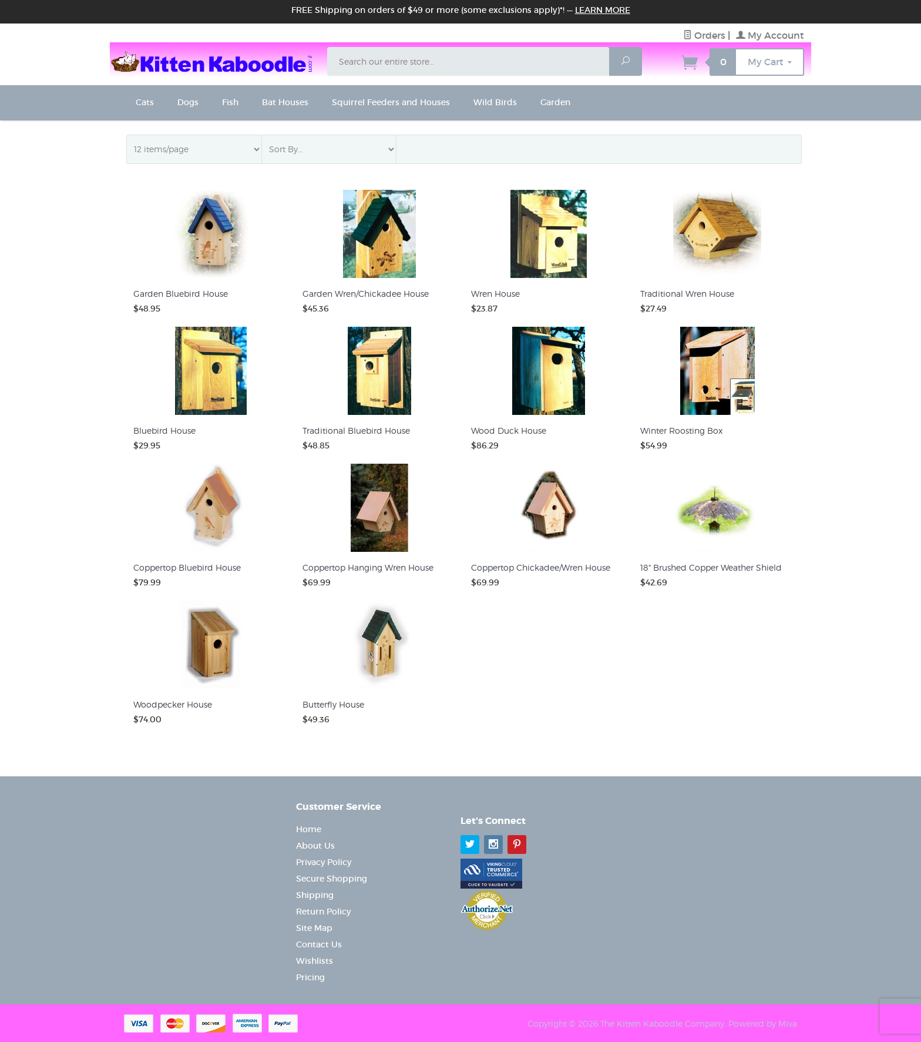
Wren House (495, 294)
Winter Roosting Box (681, 430)
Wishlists (314, 961)
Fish (230, 102)
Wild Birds (495, 102)
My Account (770, 35)
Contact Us (319, 944)
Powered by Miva (762, 1023)
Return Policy (323, 911)
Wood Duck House (508, 430)
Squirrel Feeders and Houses (391, 102)
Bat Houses (285, 102)
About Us (315, 845)
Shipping (315, 895)
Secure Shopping (331, 878)
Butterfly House (333, 704)
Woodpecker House (172, 704)
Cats (145, 102)
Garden (555, 102)
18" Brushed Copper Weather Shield (711, 567)
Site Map (314, 928)
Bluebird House (164, 430)
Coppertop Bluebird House (187, 567)
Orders (704, 35)
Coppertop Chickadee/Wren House (540, 567)
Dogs (188, 102)
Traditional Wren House (687, 294)
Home (308, 829)
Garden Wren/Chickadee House (365, 294)
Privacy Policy (323, 862)
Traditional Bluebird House (356, 430)
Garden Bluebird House (180, 294)
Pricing (310, 977)
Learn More (602, 10)
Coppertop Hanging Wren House (367, 567)
